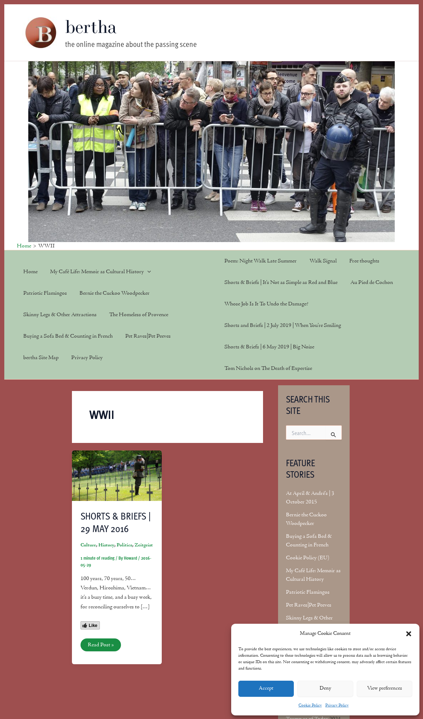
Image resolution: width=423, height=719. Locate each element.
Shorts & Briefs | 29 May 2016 (116, 521)
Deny (325, 688)
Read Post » (100, 646)
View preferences (384, 688)
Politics (124, 545)
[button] (408, 633)
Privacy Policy (337, 705)
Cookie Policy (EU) (307, 557)
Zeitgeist (144, 545)
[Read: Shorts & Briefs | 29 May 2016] (117, 475)
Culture (88, 545)
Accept (266, 688)
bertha (91, 26)
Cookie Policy (310, 705)
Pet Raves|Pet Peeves (308, 605)
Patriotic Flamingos (308, 592)
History (106, 545)
